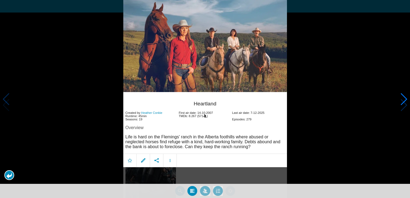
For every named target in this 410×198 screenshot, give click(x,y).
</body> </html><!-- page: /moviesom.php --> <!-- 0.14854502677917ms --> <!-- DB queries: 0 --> (205, 99)
